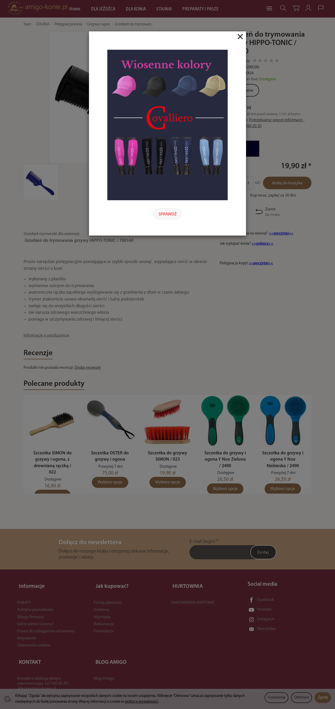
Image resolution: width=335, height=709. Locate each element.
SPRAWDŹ (168, 214)
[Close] (240, 36)
